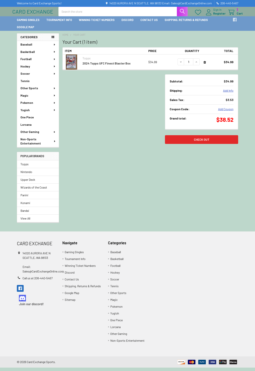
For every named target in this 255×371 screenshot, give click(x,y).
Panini (24, 198)
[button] (36, 301)
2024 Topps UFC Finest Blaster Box (106, 66)
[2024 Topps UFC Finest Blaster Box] (188, 65)
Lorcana (26, 128)
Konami (25, 206)
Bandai (24, 214)
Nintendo (26, 175)
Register (215, 15)
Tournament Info (59, 23)
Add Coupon (225, 112)
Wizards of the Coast (33, 190)
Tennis (25, 84)
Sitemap (70, 303)
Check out (201, 143)
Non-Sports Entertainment (38, 145)
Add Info (228, 94)
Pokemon (38, 106)
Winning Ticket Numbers (97, 23)
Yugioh (38, 113)
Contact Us (149, 23)
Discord (127, 23)
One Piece (27, 120)
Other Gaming (38, 135)
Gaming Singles (28, 23)
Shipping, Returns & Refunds (186, 23)
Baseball (38, 48)
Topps (24, 167)
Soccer (38, 77)
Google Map (25, 30)
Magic (38, 99)
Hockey (38, 69)
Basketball (38, 55)
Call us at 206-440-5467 (38, 281)
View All (25, 222)
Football (38, 62)
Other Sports (38, 91)
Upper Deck (27, 183)
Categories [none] (29, 40)
